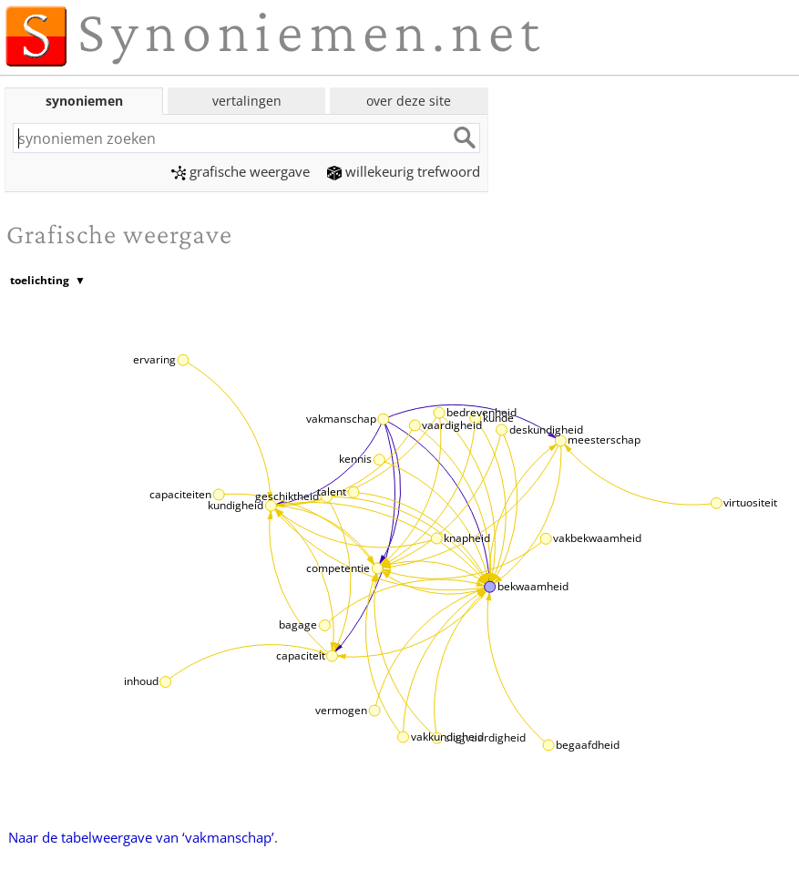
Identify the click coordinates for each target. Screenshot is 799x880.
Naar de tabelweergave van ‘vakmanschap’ (141, 837)
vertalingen (247, 100)
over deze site (408, 100)
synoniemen (84, 100)
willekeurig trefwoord (403, 171)
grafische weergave (240, 171)
